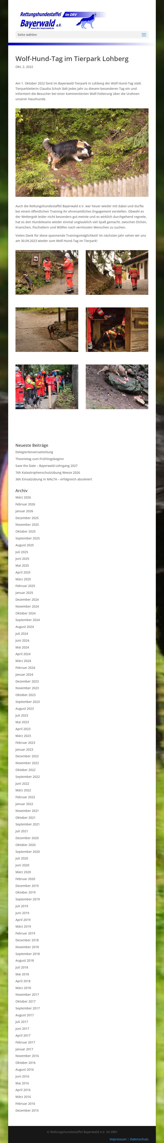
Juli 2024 (21, 633)
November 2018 (27, 947)
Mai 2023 (22, 722)
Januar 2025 (24, 593)
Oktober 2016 (25, 1063)
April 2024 (23, 654)
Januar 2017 (24, 1049)
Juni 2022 (22, 783)
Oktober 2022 (25, 770)
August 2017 (24, 1015)
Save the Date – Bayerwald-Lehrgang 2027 (46, 466)
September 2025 (27, 538)
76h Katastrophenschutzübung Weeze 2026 (47, 472)
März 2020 (23, 872)
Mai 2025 (22, 565)
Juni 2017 (22, 1028)
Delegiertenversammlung (34, 452)
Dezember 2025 (27, 518)
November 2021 (27, 811)
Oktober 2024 (25, 613)
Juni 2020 (22, 865)
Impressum (118, 1139)
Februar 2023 (25, 742)
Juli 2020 (21, 858)
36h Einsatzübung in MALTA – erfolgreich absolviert (53, 479)
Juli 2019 (21, 906)
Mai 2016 (22, 1083)
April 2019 (23, 920)
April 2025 (23, 572)
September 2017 (27, 1008)
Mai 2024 (22, 647)
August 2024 (24, 627)
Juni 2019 (22, 913)
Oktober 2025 (25, 531)
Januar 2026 (24, 511)
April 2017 (23, 1035)
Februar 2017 (25, 1042)
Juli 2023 (21, 715)
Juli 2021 (21, 831)
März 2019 (23, 926)
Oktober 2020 (25, 845)
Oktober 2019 (25, 892)
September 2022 (27, 777)
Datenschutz (139, 1139)
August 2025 (24, 545)
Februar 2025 (25, 586)
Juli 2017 (21, 1022)
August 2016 (24, 1069)
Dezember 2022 (27, 756)
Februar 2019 (25, 933)
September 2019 (27, 899)
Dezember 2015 (27, 1110)
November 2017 (27, 994)
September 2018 (27, 954)
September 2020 (27, 852)
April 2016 (23, 1090)
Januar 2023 (24, 749)
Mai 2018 (22, 974)
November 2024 (27, 606)
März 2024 (23, 661)
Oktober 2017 (25, 1001)
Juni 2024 (22, 640)
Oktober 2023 (25, 695)
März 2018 (23, 988)
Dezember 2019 (27, 886)
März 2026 (23, 497)
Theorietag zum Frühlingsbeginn (39, 459)
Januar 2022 (24, 804)
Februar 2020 (25, 879)
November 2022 (27, 763)
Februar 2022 (25, 797)
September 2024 (27, 620)
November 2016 (27, 1056)
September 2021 (27, 824)
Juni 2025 (22, 558)
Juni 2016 (22, 1076)
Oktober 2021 (25, 817)
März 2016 (23, 1097)
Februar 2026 (25, 504)
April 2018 (23, 981)
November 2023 (27, 688)
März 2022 (23, 790)
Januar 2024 (24, 674)
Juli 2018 (21, 967)
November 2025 (27, 524)
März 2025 (23, 579)
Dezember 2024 (27, 599)
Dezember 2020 (27, 838)
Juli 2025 (21, 552)
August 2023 (24, 708)
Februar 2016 (25, 1103)
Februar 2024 (25, 667)
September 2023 (27, 702)
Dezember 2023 (27, 681)
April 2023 (23, 729)
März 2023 (23, 736)
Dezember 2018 (27, 940)
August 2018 (24, 960)
